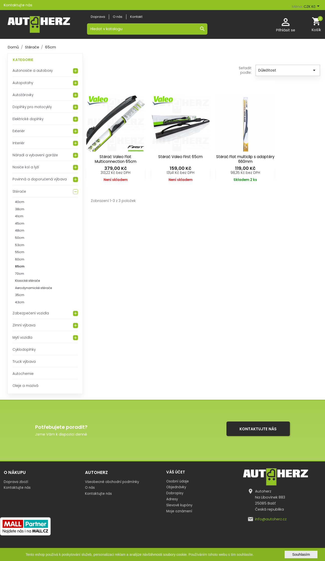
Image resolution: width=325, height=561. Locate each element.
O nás (90, 487)
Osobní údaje (177, 481)
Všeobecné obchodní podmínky (112, 481)
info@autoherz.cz (271, 519)
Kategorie (23, 59)
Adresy (172, 499)
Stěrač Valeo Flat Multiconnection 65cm (115, 159)
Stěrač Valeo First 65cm (180, 156)
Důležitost (287, 70)
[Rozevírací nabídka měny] (312, 7)
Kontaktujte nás (18, 5)
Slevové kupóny (179, 505)
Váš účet (175, 472)
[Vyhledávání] (147, 28)
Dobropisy (174, 493)
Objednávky (176, 487)
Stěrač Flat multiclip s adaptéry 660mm (245, 159)
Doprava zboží (16, 481)
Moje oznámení (179, 511)
